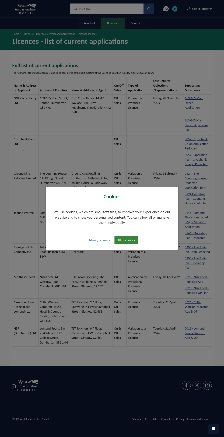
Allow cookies (126, 240)
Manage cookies (99, 240)
